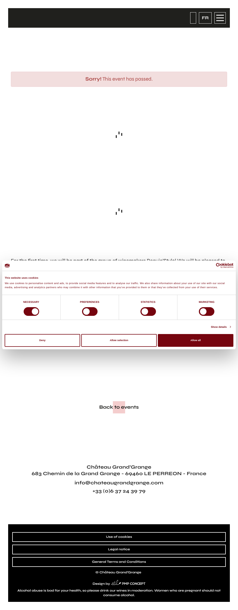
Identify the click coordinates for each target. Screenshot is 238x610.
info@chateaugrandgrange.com (118, 483)
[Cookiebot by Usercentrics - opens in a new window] (209, 265)
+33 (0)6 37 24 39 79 (118, 491)
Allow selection (119, 340)
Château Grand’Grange (120, 572)
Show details (219, 327)
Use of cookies (119, 537)
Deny (42, 340)
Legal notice (119, 549)
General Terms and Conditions (119, 562)
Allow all (195, 340)
